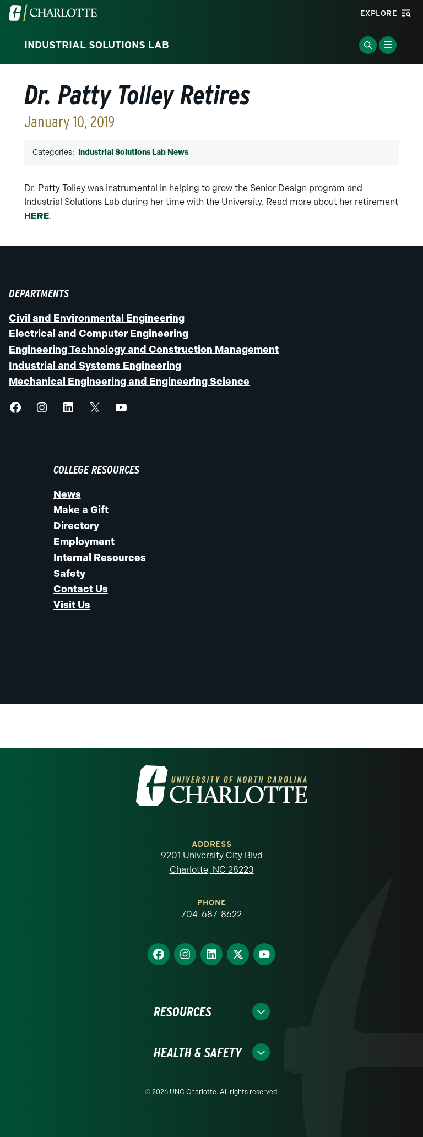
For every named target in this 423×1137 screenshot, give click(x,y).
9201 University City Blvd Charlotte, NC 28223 (212, 862)
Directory (76, 526)
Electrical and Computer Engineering (98, 334)
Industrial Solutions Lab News (133, 152)
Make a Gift (81, 510)
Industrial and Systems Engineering (95, 366)
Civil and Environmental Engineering (97, 318)
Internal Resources (99, 558)
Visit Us (71, 605)
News (67, 494)
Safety (69, 574)
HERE (37, 216)
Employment (84, 542)
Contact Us (80, 589)
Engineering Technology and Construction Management (144, 350)
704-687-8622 (211, 914)
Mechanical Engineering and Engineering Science (129, 382)
